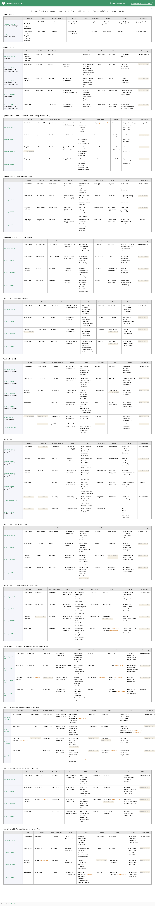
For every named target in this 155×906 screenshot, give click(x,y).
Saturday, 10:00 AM (10, 427)
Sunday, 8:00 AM (9, 139)
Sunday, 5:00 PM (9, 105)
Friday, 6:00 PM (8, 35)
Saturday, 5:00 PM (9, 127)
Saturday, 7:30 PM (9, 57)
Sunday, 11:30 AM (9, 95)
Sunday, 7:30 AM (9, 68)
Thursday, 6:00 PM (9, 24)
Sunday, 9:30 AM (9, 81)
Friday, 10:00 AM (9, 512)
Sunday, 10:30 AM (9, 151)
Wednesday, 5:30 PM (10, 500)
